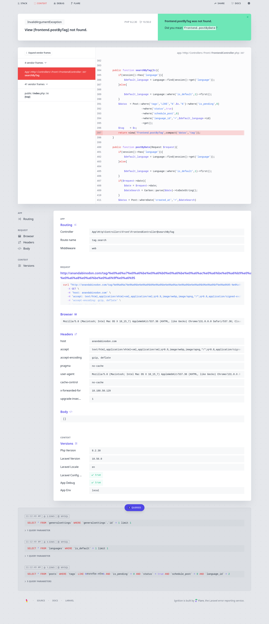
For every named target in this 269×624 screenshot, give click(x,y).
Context (23, 259)
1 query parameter (37, 530)
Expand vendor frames (38, 52)
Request (23, 230)
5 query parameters (38, 581)
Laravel (69, 600)
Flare (199, 600)
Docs (55, 600)
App (20, 213)
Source (41, 600)
